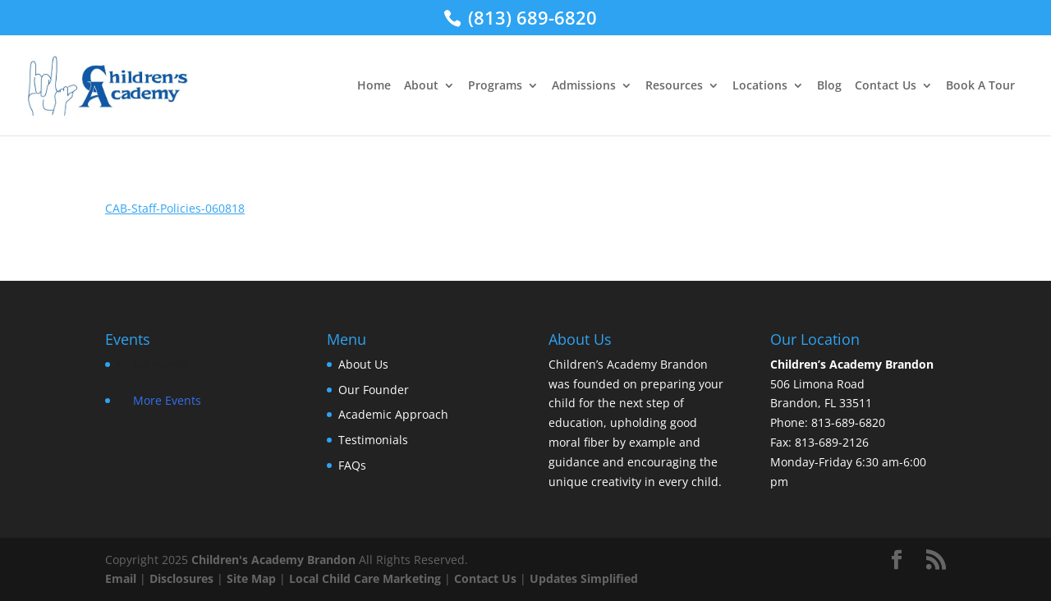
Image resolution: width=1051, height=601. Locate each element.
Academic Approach (393, 414)
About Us (363, 364)
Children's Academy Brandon (273, 559)
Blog (829, 86)
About (421, 86)
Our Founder (373, 389)
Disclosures (181, 578)
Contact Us (885, 86)
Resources (674, 86)
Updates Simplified (584, 578)
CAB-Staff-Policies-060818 (175, 208)
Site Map (251, 578)
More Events (167, 400)
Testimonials (373, 439)
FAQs (352, 465)
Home (374, 86)
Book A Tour (980, 86)
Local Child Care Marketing (365, 578)
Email (120, 578)
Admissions (584, 86)
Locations (759, 86)
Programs (495, 86)
